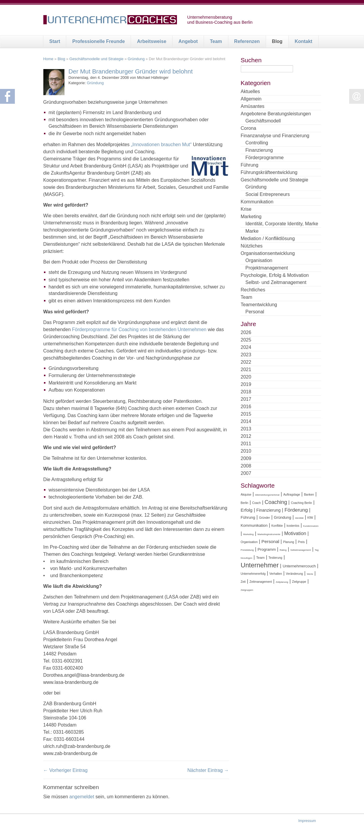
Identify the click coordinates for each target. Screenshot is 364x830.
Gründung (136, 59)
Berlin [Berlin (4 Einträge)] (245, 503)
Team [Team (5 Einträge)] (260, 557)
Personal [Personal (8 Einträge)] (270, 541)
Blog (277, 41)
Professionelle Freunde (98, 41)
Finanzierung (259, 150)
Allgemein (251, 98)
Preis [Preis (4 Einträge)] (301, 542)
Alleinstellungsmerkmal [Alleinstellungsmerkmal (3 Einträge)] (267, 495)
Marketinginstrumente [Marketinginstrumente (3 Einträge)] (268, 534)
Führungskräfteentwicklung (269, 172)
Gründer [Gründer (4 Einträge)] (264, 517)
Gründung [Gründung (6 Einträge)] (282, 517)
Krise (246, 209)
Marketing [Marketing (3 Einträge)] (248, 534)
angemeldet (81, 796)
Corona (248, 128)
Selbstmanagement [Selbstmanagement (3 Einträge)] (300, 550)
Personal (255, 311)
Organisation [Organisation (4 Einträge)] (249, 542)
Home (48, 59)
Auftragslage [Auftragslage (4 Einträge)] (291, 494)
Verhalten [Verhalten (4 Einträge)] (275, 573)
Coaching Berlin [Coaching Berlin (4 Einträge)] (301, 503)
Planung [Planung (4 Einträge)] (288, 542)
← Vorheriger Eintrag (65, 770)
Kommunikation (257, 201)
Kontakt (303, 41)
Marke (252, 231)
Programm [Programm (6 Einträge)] (267, 549)
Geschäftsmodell (263, 120)
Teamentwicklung (259, 304)
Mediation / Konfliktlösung (268, 238)
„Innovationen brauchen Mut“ (161, 144)
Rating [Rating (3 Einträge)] (283, 550)
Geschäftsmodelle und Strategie (96, 59)
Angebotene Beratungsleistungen (276, 113)
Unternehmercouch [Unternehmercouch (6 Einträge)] (299, 566)
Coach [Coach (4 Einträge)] (256, 503)
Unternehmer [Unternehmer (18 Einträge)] (260, 565)
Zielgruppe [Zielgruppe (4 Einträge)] (299, 581)
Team (216, 41)
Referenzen (247, 41)
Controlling (257, 142)
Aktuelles (250, 91)
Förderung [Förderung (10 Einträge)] (296, 510)
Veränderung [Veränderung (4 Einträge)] (294, 573)
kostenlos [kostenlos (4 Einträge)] (293, 525)
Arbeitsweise (151, 41)
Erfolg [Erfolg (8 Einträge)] (247, 510)
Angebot (188, 41)
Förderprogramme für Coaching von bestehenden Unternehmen (139, 329)
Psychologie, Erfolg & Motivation (275, 275)
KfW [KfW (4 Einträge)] (310, 517)
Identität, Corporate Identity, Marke (282, 223)
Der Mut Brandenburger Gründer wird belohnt (131, 71)
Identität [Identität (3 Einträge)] (299, 518)
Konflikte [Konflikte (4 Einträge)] (277, 525)
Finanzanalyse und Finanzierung (275, 135)
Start (54, 41)
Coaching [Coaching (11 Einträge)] (276, 502)
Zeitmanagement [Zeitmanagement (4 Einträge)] (260, 581)
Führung (250, 164)
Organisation (259, 260)
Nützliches (252, 245)
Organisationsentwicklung (268, 253)
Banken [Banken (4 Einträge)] (309, 494)
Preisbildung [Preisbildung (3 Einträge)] (247, 550)
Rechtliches (253, 289)
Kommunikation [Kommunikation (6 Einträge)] (254, 525)
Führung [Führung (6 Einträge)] (248, 517)
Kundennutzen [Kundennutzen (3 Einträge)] (311, 526)
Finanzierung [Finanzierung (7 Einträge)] (268, 510)
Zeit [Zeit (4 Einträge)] (243, 581)
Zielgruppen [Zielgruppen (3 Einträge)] (247, 590)
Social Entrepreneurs (268, 194)
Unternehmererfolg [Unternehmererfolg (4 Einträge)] (253, 573)
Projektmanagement (267, 267)
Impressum (307, 821)
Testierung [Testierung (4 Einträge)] (275, 557)
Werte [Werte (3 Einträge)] (310, 574)
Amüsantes (253, 106)
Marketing (251, 216)
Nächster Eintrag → (208, 770)
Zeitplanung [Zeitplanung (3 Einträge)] (282, 582)
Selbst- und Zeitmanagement (276, 282)
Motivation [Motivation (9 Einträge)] (295, 533)
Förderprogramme (265, 157)
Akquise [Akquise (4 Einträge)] (246, 494)
